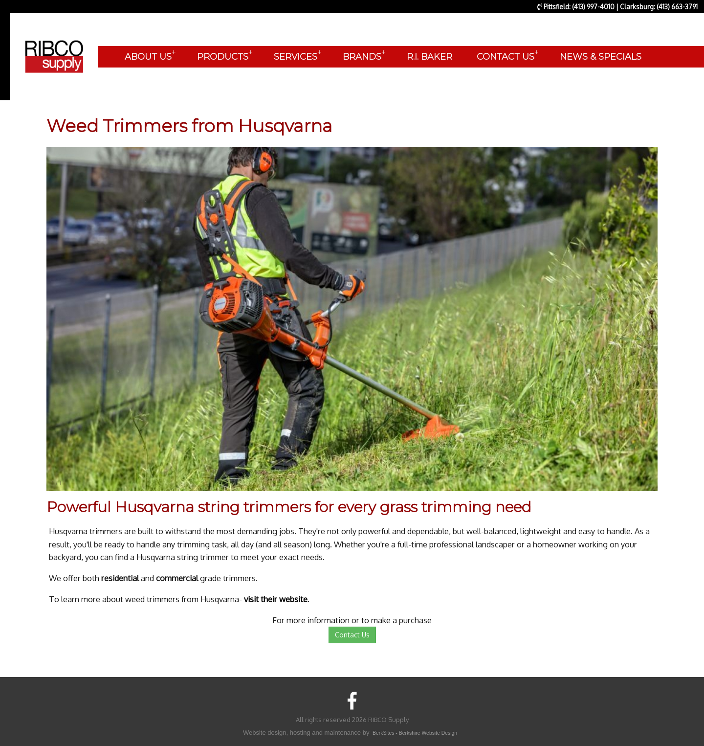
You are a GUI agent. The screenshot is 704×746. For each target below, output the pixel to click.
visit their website (276, 599)
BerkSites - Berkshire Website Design (415, 733)
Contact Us (352, 635)
